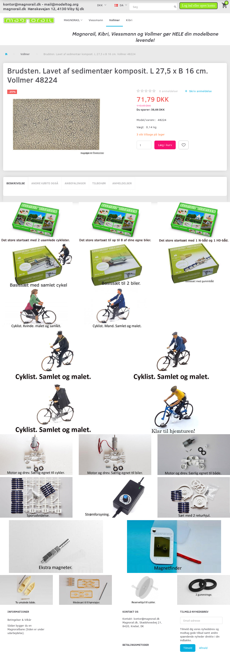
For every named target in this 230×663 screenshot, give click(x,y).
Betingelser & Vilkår (19, 619)
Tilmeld (187, 648)
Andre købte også (44, 183)
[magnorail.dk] (28, 20)
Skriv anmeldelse (200, 91)
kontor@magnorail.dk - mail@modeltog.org (41, 4)
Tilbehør (99, 183)
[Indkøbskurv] (225, 5)
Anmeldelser (122, 183)
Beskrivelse (15, 183)
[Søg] (175, 7)
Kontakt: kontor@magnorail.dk (141, 618)
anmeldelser (168, 91)
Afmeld (203, 648)
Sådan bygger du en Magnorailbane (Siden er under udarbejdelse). (25, 629)
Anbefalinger (75, 183)
